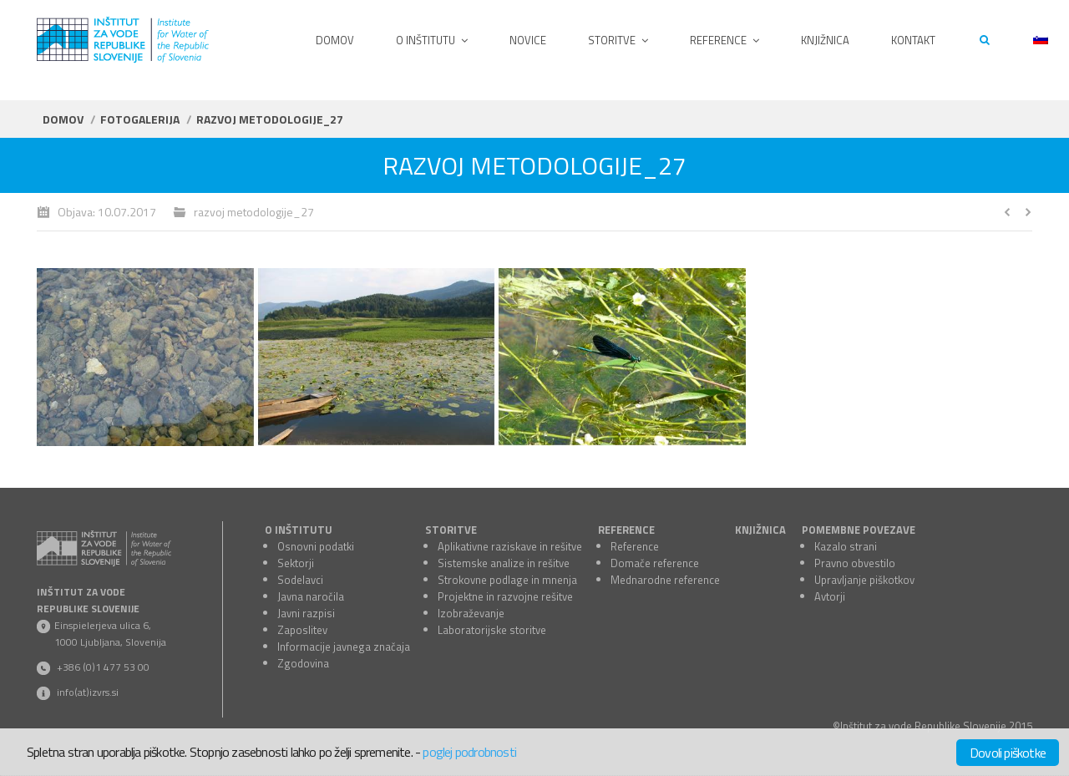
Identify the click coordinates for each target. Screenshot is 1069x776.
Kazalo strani (845, 546)
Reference (634, 546)
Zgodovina (303, 663)
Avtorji (829, 596)
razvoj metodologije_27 (254, 212)
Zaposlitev (302, 629)
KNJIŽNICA (760, 529)
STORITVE (451, 529)
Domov (63, 119)
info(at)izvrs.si (88, 692)
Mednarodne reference (665, 579)
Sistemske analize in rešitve (504, 563)
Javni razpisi (306, 613)
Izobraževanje (471, 613)
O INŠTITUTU (298, 529)
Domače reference (654, 563)
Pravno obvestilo (854, 563)
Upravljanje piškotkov (864, 579)
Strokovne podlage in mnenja (507, 579)
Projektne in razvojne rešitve (505, 596)
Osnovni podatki (315, 546)
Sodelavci (300, 579)
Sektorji (295, 563)
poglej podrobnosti (469, 752)
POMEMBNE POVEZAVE (858, 529)
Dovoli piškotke (1008, 753)
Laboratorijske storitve (492, 629)
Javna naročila (310, 596)
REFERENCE (626, 529)
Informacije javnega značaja (343, 646)
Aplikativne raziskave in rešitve (510, 546)
